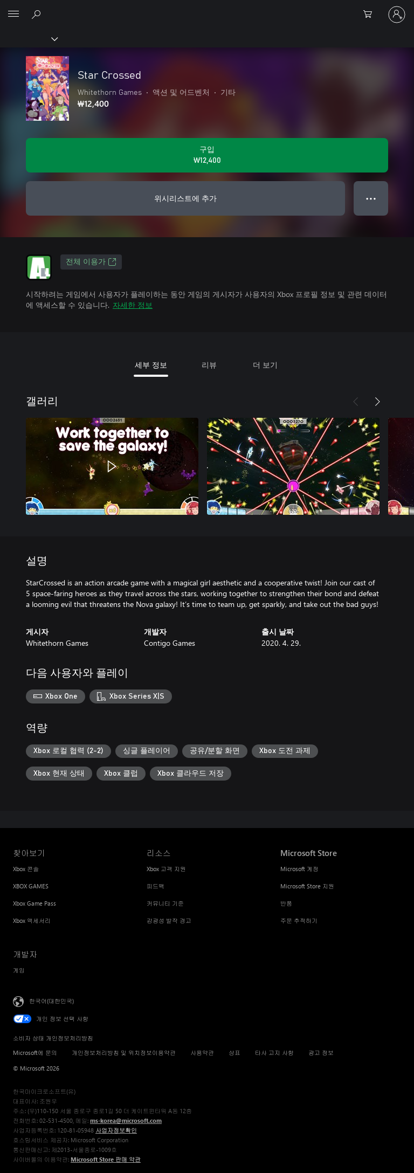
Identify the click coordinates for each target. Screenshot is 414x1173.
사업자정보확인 (116, 1130)
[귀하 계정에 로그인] (397, 14)
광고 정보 (321, 1052)
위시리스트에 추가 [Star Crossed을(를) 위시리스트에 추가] (185, 198)
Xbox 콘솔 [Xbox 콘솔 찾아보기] (26, 868)
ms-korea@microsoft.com (126, 1120)
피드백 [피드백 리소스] (155, 885)
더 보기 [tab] (265, 365)
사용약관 (202, 1052)
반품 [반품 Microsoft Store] (286, 903)
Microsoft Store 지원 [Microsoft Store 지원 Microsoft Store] (307, 885)
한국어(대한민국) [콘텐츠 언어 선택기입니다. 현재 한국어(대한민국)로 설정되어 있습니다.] (51, 1000)
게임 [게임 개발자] (19, 970)
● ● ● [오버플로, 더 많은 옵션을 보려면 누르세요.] (371, 198)
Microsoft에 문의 (35, 1052)
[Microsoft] (206, 8)
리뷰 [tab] (209, 365)
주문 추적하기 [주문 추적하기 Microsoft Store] (299, 920)
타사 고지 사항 (274, 1052)
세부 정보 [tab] (151, 365)
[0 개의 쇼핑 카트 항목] (371, 14)
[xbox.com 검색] (38, 14)
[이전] (356, 401)
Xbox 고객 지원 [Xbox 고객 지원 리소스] (166, 868)
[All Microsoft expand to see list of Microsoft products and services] (13, 14)
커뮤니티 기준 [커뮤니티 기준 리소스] (165, 903)
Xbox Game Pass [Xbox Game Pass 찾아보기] (34, 903)
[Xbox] (28, 38)
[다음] (377, 401)
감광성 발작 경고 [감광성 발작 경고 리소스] (169, 920)
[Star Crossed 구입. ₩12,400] (207, 155)
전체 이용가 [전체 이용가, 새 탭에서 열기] (91, 262)
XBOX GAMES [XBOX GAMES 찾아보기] (31, 885)
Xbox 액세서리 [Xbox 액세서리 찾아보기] (32, 920)
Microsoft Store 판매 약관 (106, 1159)
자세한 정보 (133, 305)
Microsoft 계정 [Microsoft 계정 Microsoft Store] (299, 868)
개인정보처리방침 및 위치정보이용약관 (124, 1052)
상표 (234, 1052)
